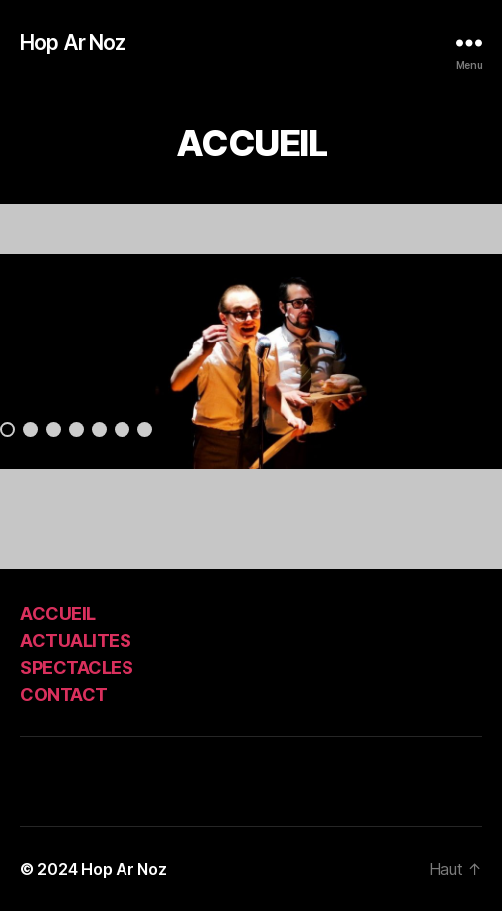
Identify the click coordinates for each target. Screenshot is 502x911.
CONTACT (64, 694)
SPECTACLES (76, 667)
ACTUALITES (75, 640)
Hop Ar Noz (72, 42)
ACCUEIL (58, 613)
